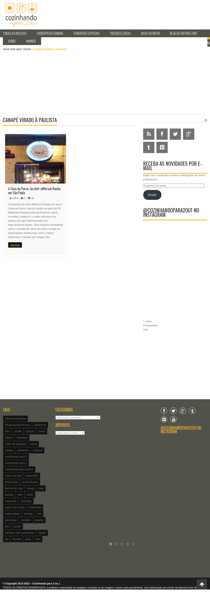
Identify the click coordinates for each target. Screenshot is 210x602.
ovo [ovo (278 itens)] (39, 513)
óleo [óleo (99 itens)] (37, 539)
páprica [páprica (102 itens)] (39, 520)
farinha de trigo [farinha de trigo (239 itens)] (14, 488)
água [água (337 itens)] (28, 539)
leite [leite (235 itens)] (20, 494)
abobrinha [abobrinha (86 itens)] (40, 424)
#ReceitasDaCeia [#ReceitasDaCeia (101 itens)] (15, 418)
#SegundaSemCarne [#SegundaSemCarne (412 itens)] (17, 424)
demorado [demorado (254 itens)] (32, 475)
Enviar (152, 194)
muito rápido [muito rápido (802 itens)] (12, 513)
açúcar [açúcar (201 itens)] (30, 431)
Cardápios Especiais (86, 33)
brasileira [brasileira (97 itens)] (22, 437)
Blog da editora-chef (183, 33)
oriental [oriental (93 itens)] (28, 513)
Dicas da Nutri (150, 33)
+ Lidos (147, 321)
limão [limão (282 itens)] (30, 494)
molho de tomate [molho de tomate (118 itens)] (15, 507)
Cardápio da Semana (50, 33)
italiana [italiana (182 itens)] (9, 494)
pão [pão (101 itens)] (7, 526)
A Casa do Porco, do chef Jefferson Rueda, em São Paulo (34, 190)
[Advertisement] (105, 82)
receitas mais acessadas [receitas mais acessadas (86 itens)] (19, 532)
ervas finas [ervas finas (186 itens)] (11, 482)
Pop (145, 329)
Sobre (12, 41)
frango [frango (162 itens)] (31, 488)
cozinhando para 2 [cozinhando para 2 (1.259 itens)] (16, 462)
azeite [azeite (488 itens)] (17, 431)
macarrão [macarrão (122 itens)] (10, 501)
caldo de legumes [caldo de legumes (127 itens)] (15, 443)
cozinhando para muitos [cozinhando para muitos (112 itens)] (19, 469)
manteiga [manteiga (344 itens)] (25, 501)
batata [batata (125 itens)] (8, 437)
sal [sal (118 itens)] (7, 539)
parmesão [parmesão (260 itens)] (11, 520)
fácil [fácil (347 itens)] (41, 488)
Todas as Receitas (15, 33)
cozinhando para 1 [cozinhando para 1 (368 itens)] (16, 456)
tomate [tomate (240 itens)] (17, 539)
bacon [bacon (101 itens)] (41, 431)
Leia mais (15, 245)
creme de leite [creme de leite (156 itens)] (13, 475)
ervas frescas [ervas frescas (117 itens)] (30, 482)
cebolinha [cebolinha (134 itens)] (23, 450)
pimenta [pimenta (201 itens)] (25, 520)
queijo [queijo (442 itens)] (17, 526)
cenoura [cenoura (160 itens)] (37, 450)
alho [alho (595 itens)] (7, 431)
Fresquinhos (150, 325)
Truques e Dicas (120, 33)
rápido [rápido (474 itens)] (42, 532)
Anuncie (31, 41)
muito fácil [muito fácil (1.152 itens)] (35, 507)
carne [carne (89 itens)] (33, 443)
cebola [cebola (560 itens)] (9, 450)
